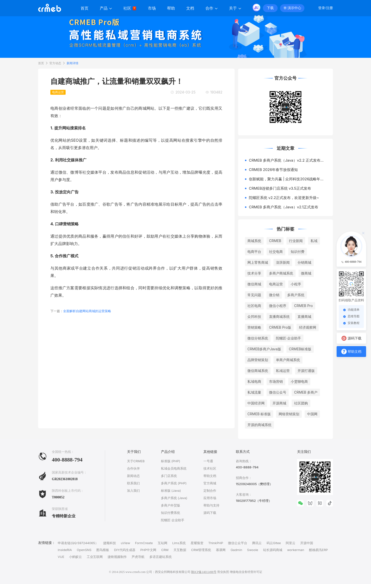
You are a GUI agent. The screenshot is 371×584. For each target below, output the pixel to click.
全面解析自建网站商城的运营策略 (80, 311)
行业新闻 (296, 241)
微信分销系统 (257, 338)
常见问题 (254, 295)
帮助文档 (209, 476)
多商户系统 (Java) (174, 498)
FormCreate (144, 543)
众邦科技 (254, 316)
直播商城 (304, 316)
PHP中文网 (148, 550)
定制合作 (209, 490)
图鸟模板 (102, 550)
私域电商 (254, 381)
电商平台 (254, 251)
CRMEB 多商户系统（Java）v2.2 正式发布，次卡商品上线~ (287, 160)
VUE (61, 557)
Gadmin (236, 550)
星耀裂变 (197, 543)
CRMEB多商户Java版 (264, 349)
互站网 (162, 543)
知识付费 (297, 251)
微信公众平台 (237, 543)
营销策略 (254, 327)
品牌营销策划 (257, 360)
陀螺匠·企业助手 (288, 338)
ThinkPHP (215, 543)
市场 (152, 8)
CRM (165, 550)
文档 (190, 8)
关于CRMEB (136, 461)
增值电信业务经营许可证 (246, 572)
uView (125, 543)
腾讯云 (257, 543)
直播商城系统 (279, 316)
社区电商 (254, 306)
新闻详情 (72, 63)
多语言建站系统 (160, 557)
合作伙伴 (133, 468)
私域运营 (283, 371)
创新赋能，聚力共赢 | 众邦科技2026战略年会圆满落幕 (287, 179)
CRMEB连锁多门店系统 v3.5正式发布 (280, 188)
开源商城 (279, 403)
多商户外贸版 (170, 505)
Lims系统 (179, 543)
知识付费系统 (170, 513)
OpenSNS (84, 550)
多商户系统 (295, 295)
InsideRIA (65, 550)
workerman (295, 550)
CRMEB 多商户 (305, 392)
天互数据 (179, 550)
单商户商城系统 (288, 360)
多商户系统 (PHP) (173, 483)
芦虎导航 (138, 557)
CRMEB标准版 (300, 349)
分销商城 (304, 262)
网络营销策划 (289, 414)
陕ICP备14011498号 (203, 572)
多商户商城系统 (281, 273)
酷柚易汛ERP (318, 550)
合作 (211, 8)
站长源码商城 (272, 550)
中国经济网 (256, 403)
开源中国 (306, 543)
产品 (106, 8)
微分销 (274, 295)
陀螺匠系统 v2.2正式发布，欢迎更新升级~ (284, 197)
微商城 (306, 273)
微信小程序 (277, 306)
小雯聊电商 (299, 381)
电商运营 (276, 284)
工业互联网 (95, 557)
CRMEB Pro (303, 306)
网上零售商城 (257, 262)
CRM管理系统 (201, 550)
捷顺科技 (109, 543)
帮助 (171, 8)
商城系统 (254, 241)
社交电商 (276, 251)
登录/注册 (325, 8)
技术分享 (254, 273)
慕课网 (221, 550)
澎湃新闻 (283, 262)
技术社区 (209, 468)
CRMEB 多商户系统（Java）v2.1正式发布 (283, 207)
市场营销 (276, 381)
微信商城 (254, 284)
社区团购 (301, 403)
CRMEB (275, 241)
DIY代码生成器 (124, 550)
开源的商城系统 (259, 425)
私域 (314, 241)
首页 (84, 8)
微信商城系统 (257, 371)
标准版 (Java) (171, 490)
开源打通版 (306, 371)
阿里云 (290, 543)
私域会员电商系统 (173, 468)
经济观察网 (307, 327)
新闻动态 (133, 476)
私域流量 (254, 392)
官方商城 (209, 483)
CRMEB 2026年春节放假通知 (273, 169)
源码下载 (209, 513)
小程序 (296, 284)
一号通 (208, 461)
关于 (235, 8)
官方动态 (55, 63)
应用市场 (209, 498)
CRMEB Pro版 (280, 327)
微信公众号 (277, 392)
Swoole (252, 550)
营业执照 (223, 572)
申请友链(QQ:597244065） (78, 543)
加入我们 (133, 490)
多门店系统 (169, 476)
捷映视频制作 (117, 557)
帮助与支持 (211, 505)
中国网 (312, 414)
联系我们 (133, 483)
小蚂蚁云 (75, 557)
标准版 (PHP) (170, 461)
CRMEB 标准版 (259, 414)
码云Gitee (274, 543)
